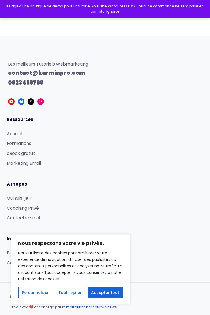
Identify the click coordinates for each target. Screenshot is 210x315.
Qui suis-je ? (19, 198)
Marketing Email (24, 163)
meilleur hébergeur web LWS (91, 307)
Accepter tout (105, 292)
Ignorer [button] (112, 11)
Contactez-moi (23, 218)
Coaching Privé (23, 208)
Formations (19, 143)
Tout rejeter (70, 292)
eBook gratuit (21, 153)
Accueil (14, 134)
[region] (70, 269)
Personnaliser (35, 292)
